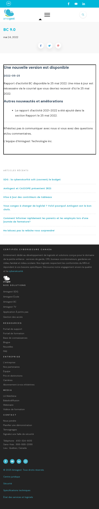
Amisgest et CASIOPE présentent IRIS (27, 188)
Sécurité (7, 483)
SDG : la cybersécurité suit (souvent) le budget (32, 179)
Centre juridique (11, 476)
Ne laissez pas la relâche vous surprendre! (28, 230)
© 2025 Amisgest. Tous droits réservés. (23, 469)
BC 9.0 (9, 29)
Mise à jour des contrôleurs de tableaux (27, 197)
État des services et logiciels (18, 497)
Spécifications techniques (16, 490)
